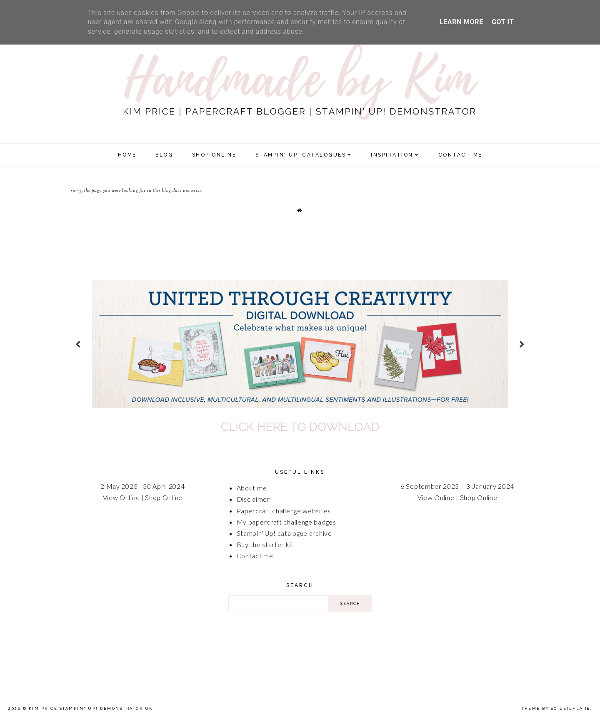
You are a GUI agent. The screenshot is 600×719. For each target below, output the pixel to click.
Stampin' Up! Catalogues (300, 155)
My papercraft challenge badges (286, 522)
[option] (300, 344)
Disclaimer (253, 499)
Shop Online (163, 497)
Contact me (255, 556)
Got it (503, 22)
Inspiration (392, 155)
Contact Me (460, 155)
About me (252, 488)
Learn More (461, 22)
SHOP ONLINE (214, 155)
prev (78, 344)
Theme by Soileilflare (555, 709)
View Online (121, 497)
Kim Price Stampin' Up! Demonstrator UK (91, 709)
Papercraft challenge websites (284, 511)
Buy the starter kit (265, 544)
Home (127, 155)
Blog (164, 155)
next (522, 344)
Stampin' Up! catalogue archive (284, 533)
